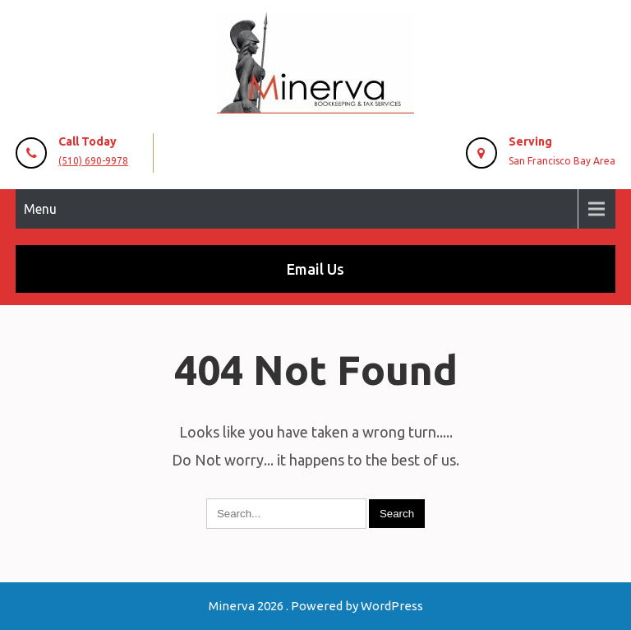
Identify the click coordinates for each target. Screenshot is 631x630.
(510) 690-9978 (93, 160)
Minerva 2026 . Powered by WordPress (316, 606)
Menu (40, 209)
